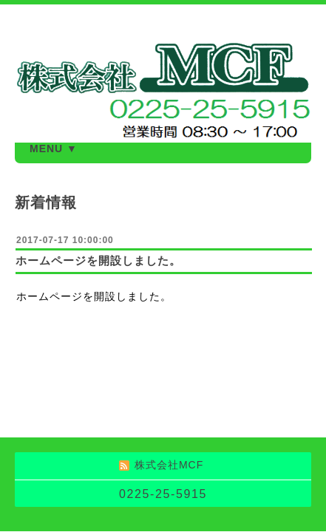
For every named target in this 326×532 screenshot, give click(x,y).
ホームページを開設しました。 (98, 260)
